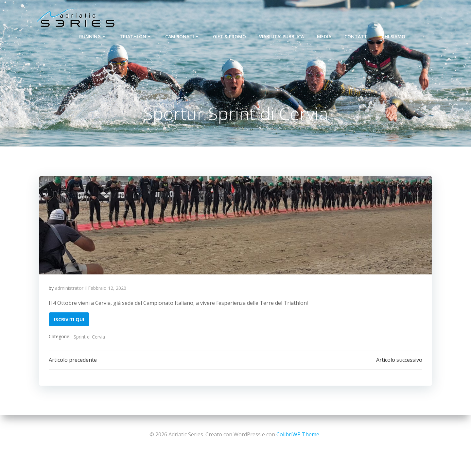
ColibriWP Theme (297, 434)
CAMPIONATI (182, 36)
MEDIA (324, 36)
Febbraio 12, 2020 (107, 288)
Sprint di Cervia (89, 337)
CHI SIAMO (393, 36)
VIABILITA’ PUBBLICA (281, 36)
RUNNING (93, 36)
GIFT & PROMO (229, 36)
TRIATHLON (136, 36)
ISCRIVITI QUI (69, 319)
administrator (69, 288)
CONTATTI (356, 36)
